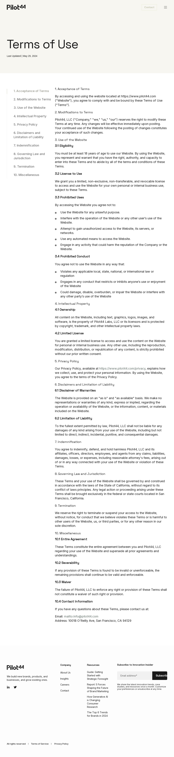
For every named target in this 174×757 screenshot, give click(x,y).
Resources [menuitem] (93, 665)
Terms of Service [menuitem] (40, 744)
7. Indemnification (26, 145)
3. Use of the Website (30, 107)
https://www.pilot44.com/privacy (122, 368)
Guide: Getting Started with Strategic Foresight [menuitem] (97, 675)
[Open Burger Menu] (165, 7)
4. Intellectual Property (30, 116)
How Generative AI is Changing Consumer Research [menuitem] (97, 701)
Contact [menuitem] (64, 690)
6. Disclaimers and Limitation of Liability (29, 135)
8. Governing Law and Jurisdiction (29, 156)
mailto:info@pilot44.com (81, 616)
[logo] (15, 667)
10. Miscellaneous (26, 175)
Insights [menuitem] (64, 678)
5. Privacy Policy (25, 124)
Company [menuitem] (65, 665)
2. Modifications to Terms (32, 99)
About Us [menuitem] (65, 672)
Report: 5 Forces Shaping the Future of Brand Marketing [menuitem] (98, 688)
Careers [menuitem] (64, 684)
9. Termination (24, 166)
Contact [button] (149, 7)
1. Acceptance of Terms (31, 91)
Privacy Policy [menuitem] (61, 744)
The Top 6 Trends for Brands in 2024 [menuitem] (97, 714)
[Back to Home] (16, 6)
